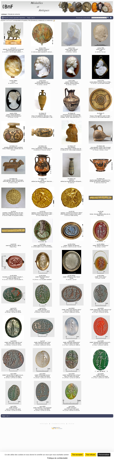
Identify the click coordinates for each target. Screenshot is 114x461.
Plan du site (71, 423)
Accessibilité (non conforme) (58, 423)
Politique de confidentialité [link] (57, 458)
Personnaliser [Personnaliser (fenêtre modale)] (104, 455)
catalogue (4, 14)
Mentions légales (44, 423)
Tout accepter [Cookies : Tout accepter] (77, 455)
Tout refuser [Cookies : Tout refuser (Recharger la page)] (90, 455)
